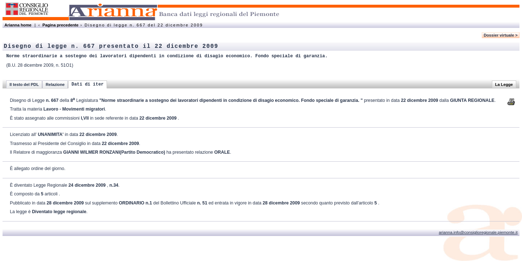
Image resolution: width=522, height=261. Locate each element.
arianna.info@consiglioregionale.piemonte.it (478, 232)
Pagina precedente (60, 25)
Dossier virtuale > (501, 35)
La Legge (504, 84)
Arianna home (18, 25)
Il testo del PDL (24, 84)
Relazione (55, 84)
